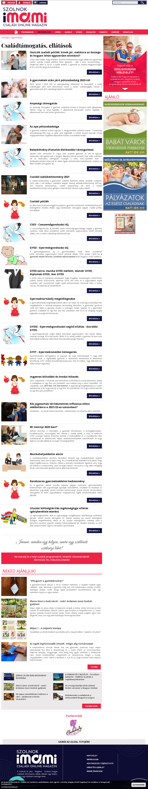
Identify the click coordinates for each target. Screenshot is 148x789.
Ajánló (68, 32)
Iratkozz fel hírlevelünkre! (52, 559)
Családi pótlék (39, 201)
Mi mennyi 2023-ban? (43, 426)
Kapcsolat (92, 755)
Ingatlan (128, 32)
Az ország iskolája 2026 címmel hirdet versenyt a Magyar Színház (81, 686)
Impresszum (92, 759)
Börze (79, 32)
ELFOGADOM (138, 785)
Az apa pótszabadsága (44, 126)
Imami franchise (95, 771)
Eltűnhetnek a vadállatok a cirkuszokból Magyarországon (79, 696)
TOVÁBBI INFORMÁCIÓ (9, 787)
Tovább (94, 666)
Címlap (16, 32)
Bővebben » (94, 72)
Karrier (115, 32)
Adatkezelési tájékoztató (100, 763)
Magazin (90, 32)
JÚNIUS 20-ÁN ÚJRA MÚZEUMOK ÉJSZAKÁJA (31, 676)
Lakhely (42, 2)
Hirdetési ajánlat (95, 767)
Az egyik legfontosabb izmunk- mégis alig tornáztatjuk (61, 643)
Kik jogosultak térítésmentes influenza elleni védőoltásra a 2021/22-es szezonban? (60, 405)
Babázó (103, 32)
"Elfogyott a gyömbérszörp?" (47, 580)
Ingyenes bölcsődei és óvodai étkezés (54, 376)
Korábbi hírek (91, 706)
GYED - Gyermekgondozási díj (49, 247)
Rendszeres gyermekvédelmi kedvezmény (57, 481)
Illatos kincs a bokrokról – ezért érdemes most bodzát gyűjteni (61, 602)
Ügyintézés (15, 37)
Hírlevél (11, 2)
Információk (44, 32)
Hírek (58, 32)
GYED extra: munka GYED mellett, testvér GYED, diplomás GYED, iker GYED (61, 272)
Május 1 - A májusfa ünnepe (45, 627)
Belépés (27, 2)
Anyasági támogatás (43, 103)
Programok (27, 32)
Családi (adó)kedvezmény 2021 (50, 176)
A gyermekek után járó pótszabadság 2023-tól (60, 80)
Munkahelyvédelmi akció (46, 454)
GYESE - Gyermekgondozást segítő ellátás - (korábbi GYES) (64, 328)
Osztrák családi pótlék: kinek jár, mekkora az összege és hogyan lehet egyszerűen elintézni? (65, 53)
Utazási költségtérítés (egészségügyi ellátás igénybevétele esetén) (59, 509)
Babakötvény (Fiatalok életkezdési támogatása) (62, 149)
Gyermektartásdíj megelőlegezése (52, 298)
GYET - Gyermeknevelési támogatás (53, 351)
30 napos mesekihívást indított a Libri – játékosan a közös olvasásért (32, 696)
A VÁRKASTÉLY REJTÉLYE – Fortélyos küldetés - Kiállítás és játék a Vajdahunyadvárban (82, 676)
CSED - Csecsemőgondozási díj (49, 224)
